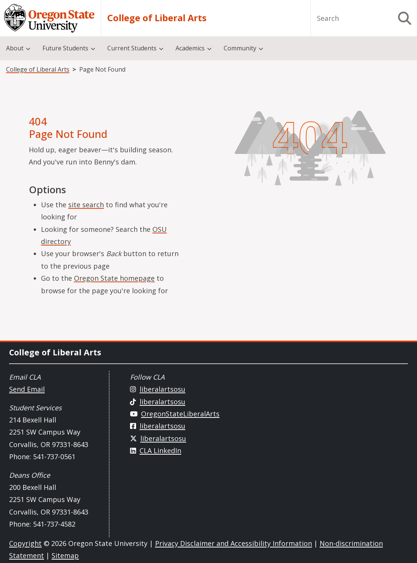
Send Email (27, 389)
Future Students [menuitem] (65, 48)
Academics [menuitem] (190, 48)
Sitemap (65, 555)
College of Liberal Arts (157, 18)
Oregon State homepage (114, 278)
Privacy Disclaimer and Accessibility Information (233, 543)
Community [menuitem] (240, 48)
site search (86, 204)
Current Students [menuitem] (132, 48)
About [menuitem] (15, 48)
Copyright (25, 543)
